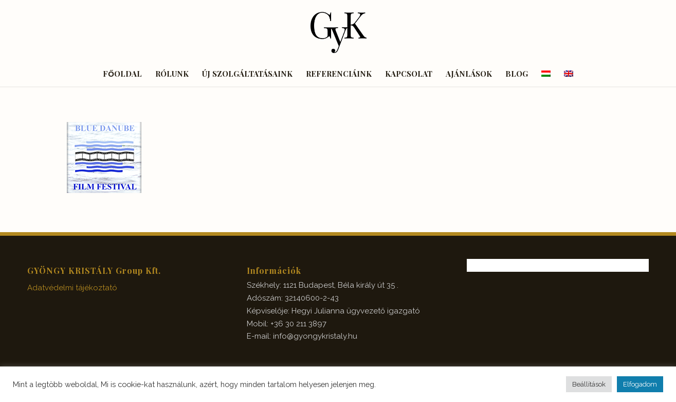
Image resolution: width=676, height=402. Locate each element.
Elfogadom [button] (640, 384)
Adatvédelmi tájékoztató (72, 287)
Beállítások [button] (589, 384)
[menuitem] (122, 73)
